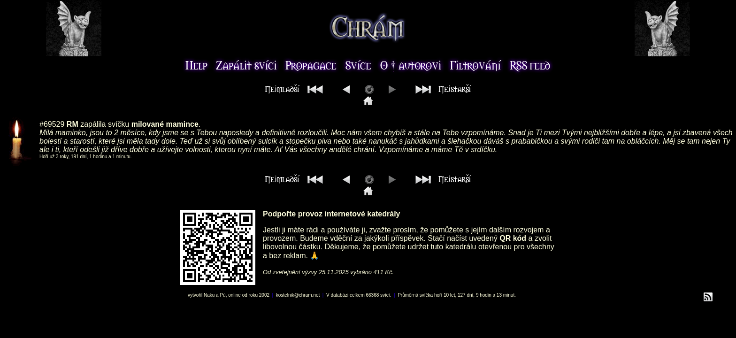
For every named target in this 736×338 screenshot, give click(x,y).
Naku (209, 295)
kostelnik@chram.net (298, 295)
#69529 (51, 124)
